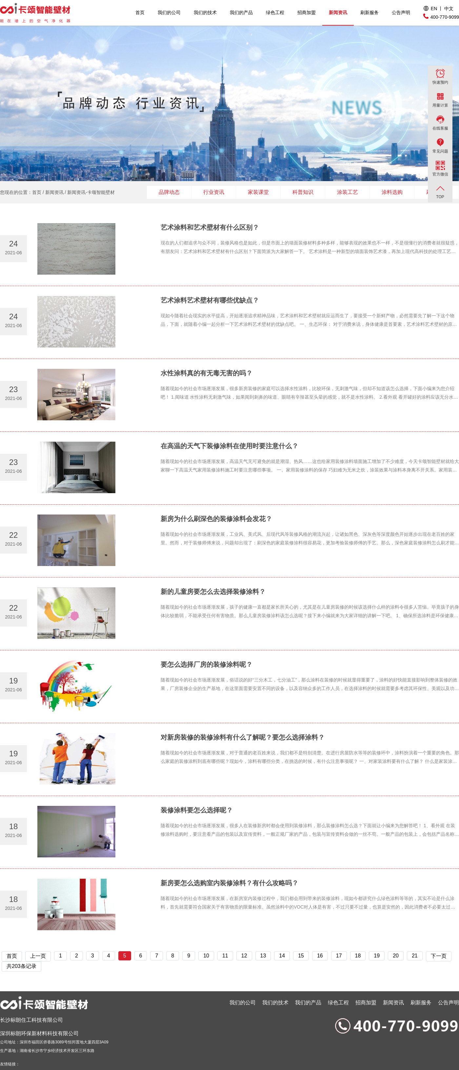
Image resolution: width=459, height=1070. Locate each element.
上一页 (38, 956)
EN (434, 8)
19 (377, 955)
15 (301, 955)
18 (358, 955)
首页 (140, 12)
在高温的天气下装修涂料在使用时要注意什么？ (229, 446)
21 (415, 955)
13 (263, 955)
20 (396, 955)
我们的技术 (205, 12)
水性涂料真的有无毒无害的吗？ (206, 373)
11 (225, 955)
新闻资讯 (338, 12)
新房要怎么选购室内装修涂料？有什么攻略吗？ (229, 883)
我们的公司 (169, 12)
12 (244, 955)
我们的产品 (241, 12)
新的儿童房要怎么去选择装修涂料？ (213, 591)
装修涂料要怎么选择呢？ (197, 810)
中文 (448, 8)
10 (206, 955)
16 (320, 955)
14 (282, 955)
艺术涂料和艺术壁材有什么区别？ (210, 227)
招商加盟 (306, 12)
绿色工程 (275, 12)
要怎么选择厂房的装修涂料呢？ (206, 664)
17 (339, 955)
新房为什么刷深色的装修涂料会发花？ (216, 518)
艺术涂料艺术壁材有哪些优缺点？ (210, 300)
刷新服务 (369, 12)
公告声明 (401, 12)
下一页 (439, 956)
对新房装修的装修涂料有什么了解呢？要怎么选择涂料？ (243, 737)
